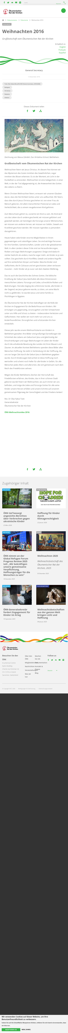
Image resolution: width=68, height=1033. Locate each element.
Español (62, 52)
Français (62, 50)
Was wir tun (28, 675)
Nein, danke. (26, 1029)
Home (3, 20)
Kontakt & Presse (39, 667)
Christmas (7, 91)
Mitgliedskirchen (31, 663)
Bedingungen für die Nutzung (26, 688)
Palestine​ (7, 94)
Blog (36, 673)
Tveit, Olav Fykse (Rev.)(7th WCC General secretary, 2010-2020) (22, 84)
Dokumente (24, 20)
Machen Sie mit (38, 657)
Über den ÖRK (28, 657)
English (63, 47)
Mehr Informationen (17, 1025)
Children (7, 97)
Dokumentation (12, 20)
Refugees (7, 87)
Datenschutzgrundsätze (45, 688)
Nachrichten (29, 666)
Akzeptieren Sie (11, 1030)
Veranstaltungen (31, 670)
